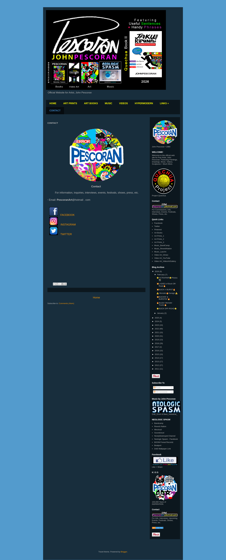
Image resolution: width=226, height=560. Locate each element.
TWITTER (66, 234)
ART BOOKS (91, 103)
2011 (157, 369)
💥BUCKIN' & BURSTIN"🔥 (163, 298)
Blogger (124, 552)
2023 (157, 325)
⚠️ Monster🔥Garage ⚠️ (167, 293)
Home (96, 297)
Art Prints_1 (159, 236)
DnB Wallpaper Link (162, 449)
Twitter (157, 226)
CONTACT (55, 110)
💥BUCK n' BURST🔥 (166, 289)
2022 (157, 329)
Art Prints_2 (159, 239)
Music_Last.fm (160, 252)
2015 (157, 354)
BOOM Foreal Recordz (163, 442)
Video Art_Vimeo (161, 255)
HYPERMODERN (144, 103)
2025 (157, 318)
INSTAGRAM (68, 224)
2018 (157, 343)
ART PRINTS (70, 103)
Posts (157, 388)
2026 (157, 271)
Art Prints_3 (159, 242)
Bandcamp (158, 423)
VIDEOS (123, 103)
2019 (157, 340)
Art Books (158, 233)
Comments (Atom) (66, 303)
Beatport (157, 445)
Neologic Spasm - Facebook (166, 439)
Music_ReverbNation (163, 248)
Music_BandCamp (162, 245)
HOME (52, 103)
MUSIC (108, 103)
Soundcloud (159, 433)
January (160, 313)
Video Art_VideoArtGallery (165, 261)
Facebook (158, 223)
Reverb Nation (160, 426)
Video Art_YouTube (162, 258)
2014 (157, 358)
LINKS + (164, 103)
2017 (157, 347)
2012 (157, 365)
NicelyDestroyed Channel (164, 436)
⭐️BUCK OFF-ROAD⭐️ (167, 308)
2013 (157, 361)
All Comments (160, 392)
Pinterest (158, 229)
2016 (157, 350)
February (161, 275)
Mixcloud (158, 429)
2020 (157, 336)
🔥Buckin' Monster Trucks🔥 (164, 304)
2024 (157, 321)
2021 (157, 332)
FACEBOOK (67, 215)
